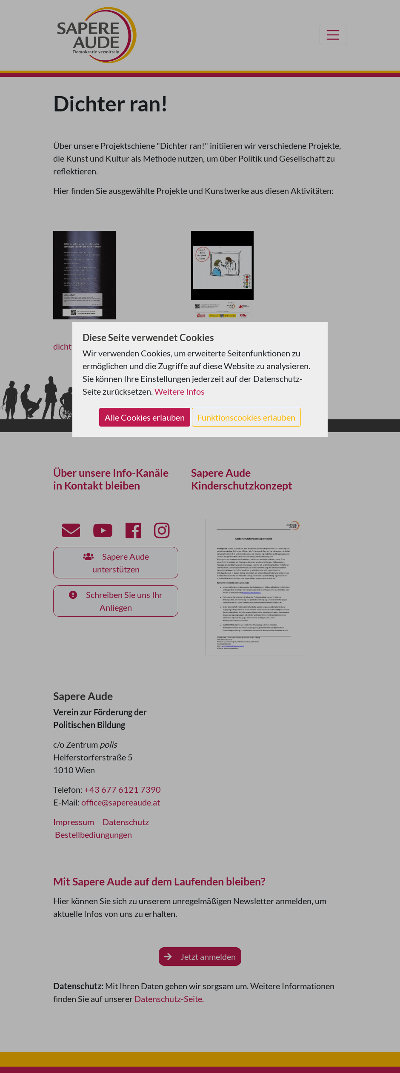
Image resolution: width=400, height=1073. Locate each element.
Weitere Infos (179, 391)
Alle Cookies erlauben (145, 417)
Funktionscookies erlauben (246, 417)
